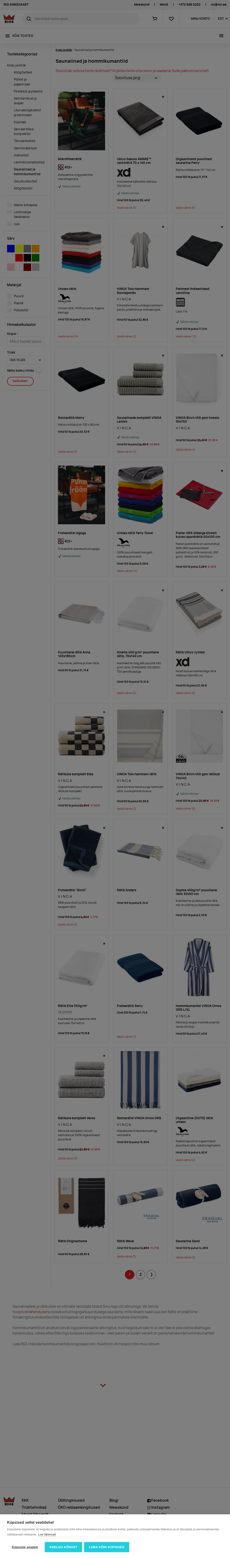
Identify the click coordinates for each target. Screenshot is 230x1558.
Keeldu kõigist (63, 1547)
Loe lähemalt (47, 1534)
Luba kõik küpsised (107, 1547)
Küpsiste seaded (25, 1547)
